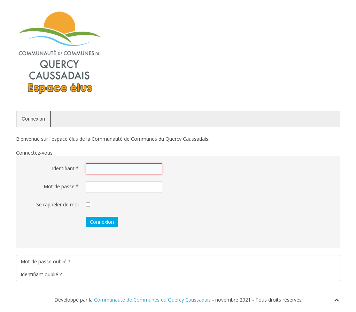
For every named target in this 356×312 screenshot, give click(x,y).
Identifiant (65, 168)
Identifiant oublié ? (41, 274)
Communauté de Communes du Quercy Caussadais (152, 299)
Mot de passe (61, 186)
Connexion (33, 119)
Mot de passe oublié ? (45, 261)
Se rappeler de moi (57, 204)
